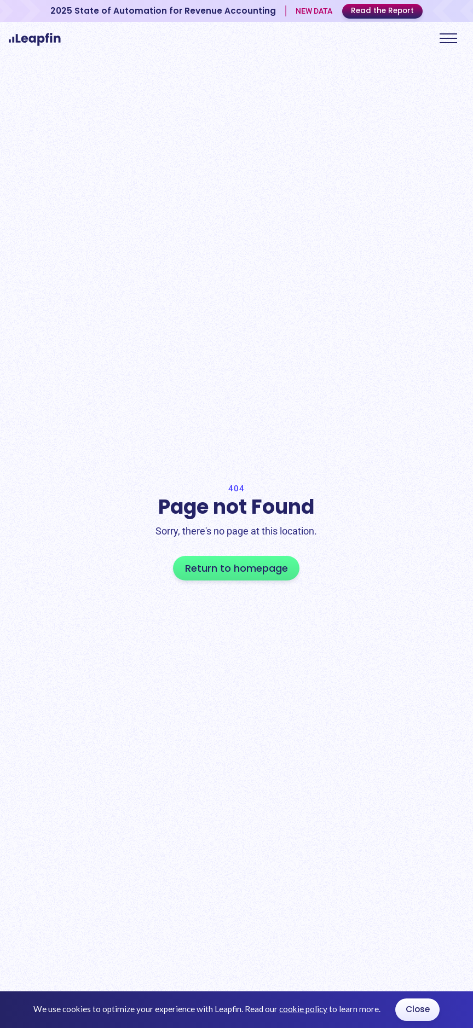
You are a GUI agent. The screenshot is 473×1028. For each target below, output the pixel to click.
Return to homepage (236, 568)
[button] (448, 38)
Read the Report (382, 10)
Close (418, 1009)
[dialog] (236, 1009)
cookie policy (303, 1009)
